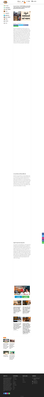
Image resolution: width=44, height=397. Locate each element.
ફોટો (23, 377)
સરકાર (13, 380)
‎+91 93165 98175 (35, 380)
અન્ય (13, 389)
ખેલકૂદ (13, 386)
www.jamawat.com (35, 383)
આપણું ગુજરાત (14, 377)
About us (23, 380)
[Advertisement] (22, 367)
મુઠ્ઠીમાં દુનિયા (14, 383)
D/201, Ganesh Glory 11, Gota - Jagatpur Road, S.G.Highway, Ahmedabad (36, 379)
